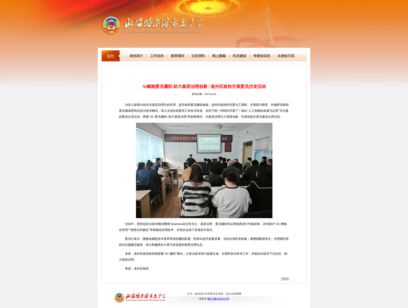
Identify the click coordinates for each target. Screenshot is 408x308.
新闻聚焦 (121, 70)
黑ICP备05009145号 (218, 298)
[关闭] (285, 278)
